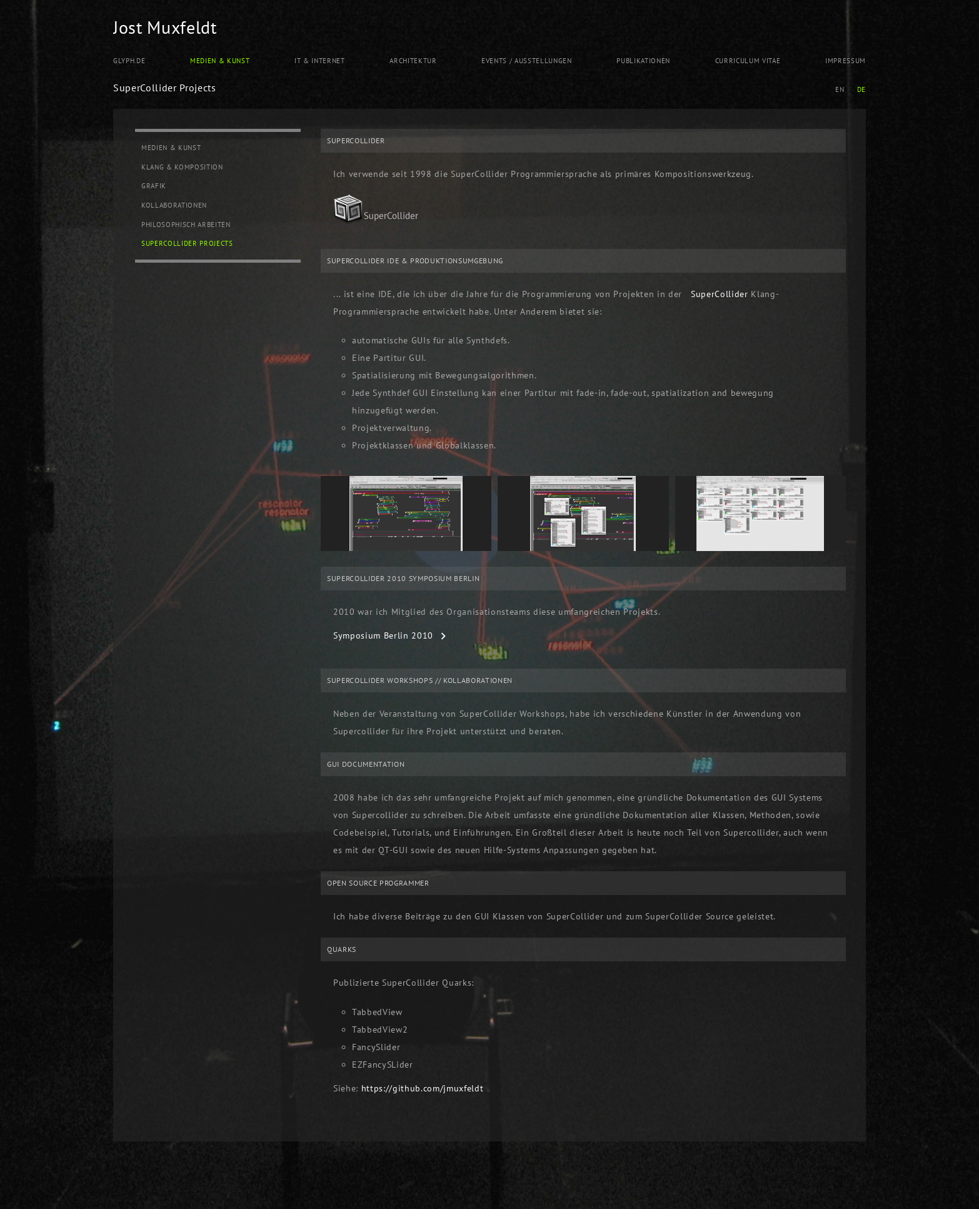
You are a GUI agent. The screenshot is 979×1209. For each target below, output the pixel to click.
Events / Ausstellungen (526, 60)
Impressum (845, 60)
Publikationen (643, 60)
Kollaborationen (174, 205)
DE (861, 89)
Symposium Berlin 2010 (383, 635)
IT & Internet (319, 60)
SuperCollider (719, 294)
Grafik (153, 185)
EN (839, 89)
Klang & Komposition (182, 167)
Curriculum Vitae (748, 60)
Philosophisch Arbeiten (186, 224)
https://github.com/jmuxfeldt (422, 1088)
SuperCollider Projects (187, 243)
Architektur (412, 60)
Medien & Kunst (219, 60)
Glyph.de (129, 60)
